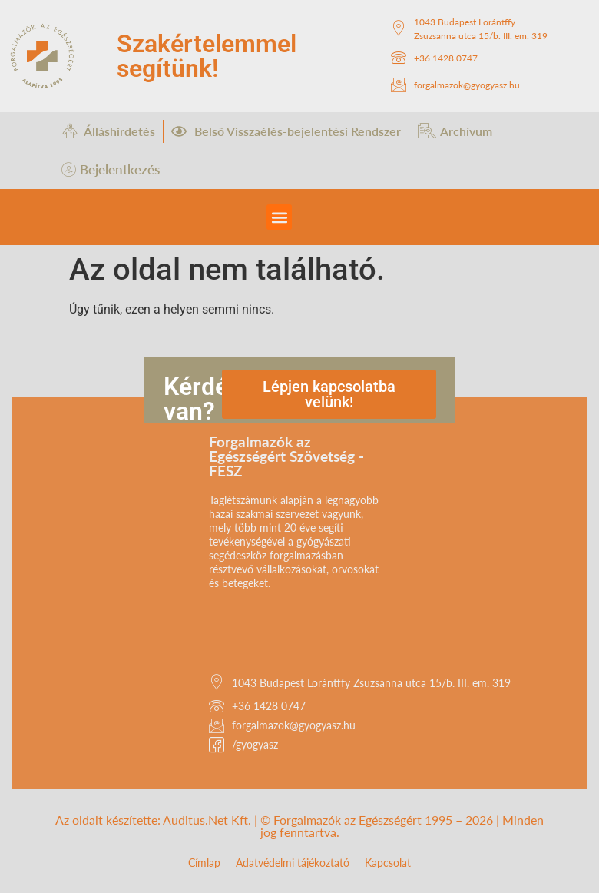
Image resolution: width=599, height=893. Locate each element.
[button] (279, 217)
